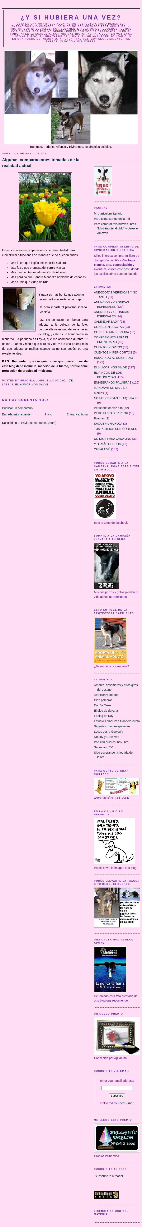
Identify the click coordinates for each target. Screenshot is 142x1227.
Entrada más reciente (16, 414)
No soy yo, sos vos (106, 737)
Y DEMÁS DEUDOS (107, 444)
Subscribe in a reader (109, 1176)
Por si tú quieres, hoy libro (111, 742)
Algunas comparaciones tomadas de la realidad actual (40, 162)
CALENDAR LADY (106, 321)
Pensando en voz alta (108, 408)
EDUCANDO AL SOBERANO (113, 357)
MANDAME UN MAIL (108, 387)
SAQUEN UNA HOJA (108, 423)
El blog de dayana (106, 710)
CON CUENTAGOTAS (109, 327)
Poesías (99, 418)
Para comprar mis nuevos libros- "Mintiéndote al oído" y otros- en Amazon (116, 228)
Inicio (48, 414)
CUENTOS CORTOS (108, 347)
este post (123, 269)
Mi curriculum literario (108, 213)
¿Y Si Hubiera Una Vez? (71, 17)
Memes (99, 393)
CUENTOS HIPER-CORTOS (113, 352)
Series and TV (103, 747)
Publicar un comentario (17, 408)
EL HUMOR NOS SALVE (31, 384)
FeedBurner (126, 1103)
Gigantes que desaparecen (112, 726)
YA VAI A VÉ (102, 449)
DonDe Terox (102, 705)
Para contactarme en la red (112, 218)
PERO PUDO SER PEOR (111, 413)
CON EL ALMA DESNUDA (111, 332)
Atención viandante (106, 695)
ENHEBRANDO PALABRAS (112, 382)
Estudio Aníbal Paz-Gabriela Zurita (117, 721)
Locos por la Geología (108, 731)
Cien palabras (103, 700)
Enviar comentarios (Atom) (38, 422)
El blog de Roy (103, 716)
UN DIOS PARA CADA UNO (112, 438)
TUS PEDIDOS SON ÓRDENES (115, 429)
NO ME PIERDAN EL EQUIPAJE (116, 398)
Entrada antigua (77, 414)
